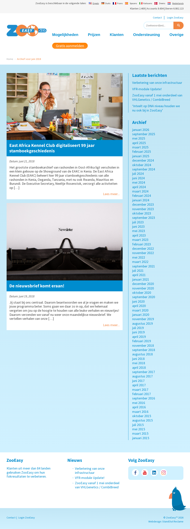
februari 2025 (141, 151)
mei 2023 (138, 231)
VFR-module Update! (147, 89)
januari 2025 (140, 156)
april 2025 (139, 143)
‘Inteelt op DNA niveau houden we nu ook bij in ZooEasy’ (156, 108)
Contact (157, 17)
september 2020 (143, 297)
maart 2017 (140, 389)
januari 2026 (140, 129)
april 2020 (139, 306)
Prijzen (94, 35)
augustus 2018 (142, 354)
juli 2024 (138, 173)
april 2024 (139, 187)
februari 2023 (141, 244)
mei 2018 (138, 363)
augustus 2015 (142, 420)
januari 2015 (140, 438)
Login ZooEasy (175, 17)
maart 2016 (140, 411)
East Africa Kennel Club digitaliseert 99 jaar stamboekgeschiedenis (52, 148)
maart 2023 (140, 239)
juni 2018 (138, 358)
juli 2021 (138, 270)
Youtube (144, 472)
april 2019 (139, 336)
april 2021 (139, 275)
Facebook (135, 472)
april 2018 (139, 367)
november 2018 (143, 345)
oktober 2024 (141, 165)
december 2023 (143, 204)
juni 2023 (138, 226)
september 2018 (143, 350)
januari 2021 (140, 279)
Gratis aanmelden (70, 45)
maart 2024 (140, 191)
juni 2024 (138, 178)
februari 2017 (141, 394)
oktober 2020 (141, 292)
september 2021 (143, 266)
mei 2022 (138, 257)
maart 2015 (140, 433)
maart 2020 (140, 310)
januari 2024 (140, 200)
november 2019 (143, 319)
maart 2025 (140, 147)
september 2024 (143, 169)
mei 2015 (138, 429)
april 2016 (139, 407)
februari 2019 (141, 341)
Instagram (163, 472)
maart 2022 (140, 262)
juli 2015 (138, 425)
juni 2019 (138, 332)
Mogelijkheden (65, 35)
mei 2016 (138, 403)
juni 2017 (138, 381)
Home (10, 59)
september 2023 (143, 217)
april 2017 (139, 385)
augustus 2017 (142, 376)
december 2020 (143, 284)
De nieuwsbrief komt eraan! (36, 286)
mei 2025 (138, 138)
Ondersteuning (146, 35)
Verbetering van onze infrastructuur (157, 82)
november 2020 (143, 288)
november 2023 (143, 209)
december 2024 (143, 160)
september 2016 (143, 398)
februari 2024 (141, 195)
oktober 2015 (141, 416)
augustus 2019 (142, 323)
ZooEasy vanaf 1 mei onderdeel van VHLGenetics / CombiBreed (157, 97)
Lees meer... (111, 194)
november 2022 (143, 253)
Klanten (117, 35)
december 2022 (143, 248)
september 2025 (143, 134)
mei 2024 (138, 182)
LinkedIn (154, 472)
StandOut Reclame (172, 521)
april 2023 (139, 235)
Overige (176, 35)
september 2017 (143, 372)
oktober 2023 (141, 213)
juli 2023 (138, 222)
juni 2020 (138, 301)
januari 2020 (140, 314)
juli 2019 (138, 328)
